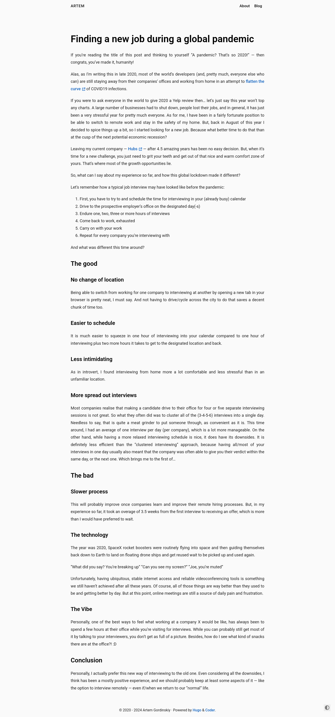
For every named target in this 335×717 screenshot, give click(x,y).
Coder (210, 710)
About (245, 6)
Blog (258, 6)
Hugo (197, 710)
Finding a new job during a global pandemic (162, 38)
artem (78, 6)
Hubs (132, 148)
